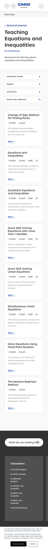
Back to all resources (17, 25)
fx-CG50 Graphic (18, 474)
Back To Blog (10, 14)
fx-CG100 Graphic (19, 470)
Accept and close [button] (18, 544)
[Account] (40, 6)
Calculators (18, 463)
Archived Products (19, 508)
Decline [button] (32, 544)
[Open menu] (7, 6)
